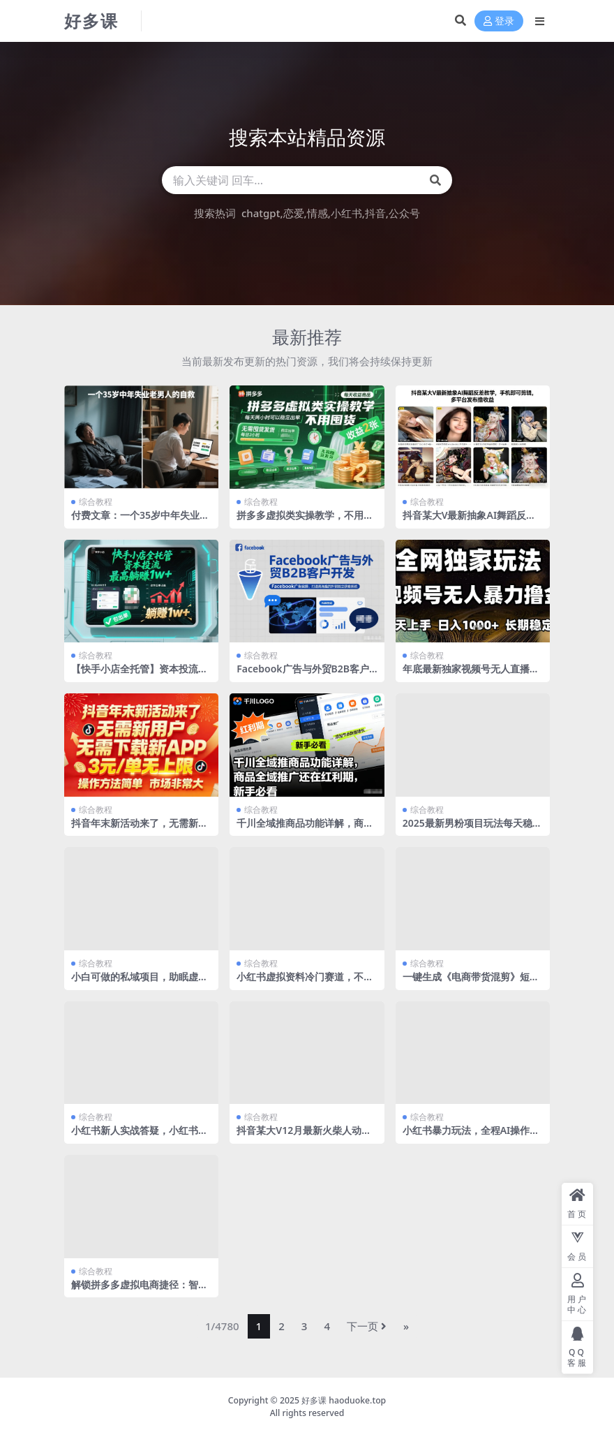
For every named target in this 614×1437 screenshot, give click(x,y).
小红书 (346, 213)
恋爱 (293, 213)
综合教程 (95, 502)
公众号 (404, 213)
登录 (499, 21)
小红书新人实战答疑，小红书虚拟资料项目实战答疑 (139, 1136)
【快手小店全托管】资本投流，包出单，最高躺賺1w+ (139, 674)
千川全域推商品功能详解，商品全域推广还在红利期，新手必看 (305, 828)
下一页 (367, 1326)
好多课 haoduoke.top (343, 1400)
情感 (317, 213)
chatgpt (260, 213)
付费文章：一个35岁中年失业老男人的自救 (140, 520)
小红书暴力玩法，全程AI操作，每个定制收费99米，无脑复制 (471, 1136)
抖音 (375, 213)
